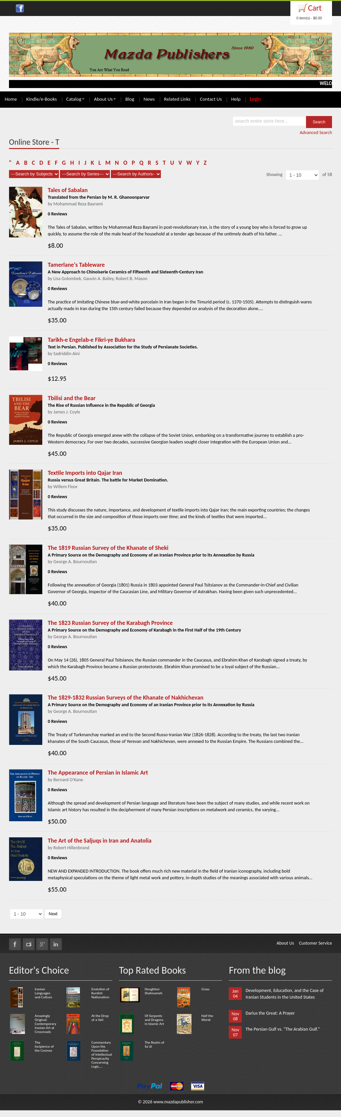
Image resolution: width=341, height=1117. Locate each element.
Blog (129, 99)
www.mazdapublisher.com (178, 1102)
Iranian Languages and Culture (43, 993)
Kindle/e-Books (41, 99)
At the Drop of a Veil (100, 1018)
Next (53, 914)
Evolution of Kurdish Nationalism (100, 993)
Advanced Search (316, 132)
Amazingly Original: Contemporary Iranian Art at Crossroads (45, 1024)
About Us (105, 99)
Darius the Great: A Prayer (270, 1013)
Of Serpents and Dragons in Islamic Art (154, 1020)
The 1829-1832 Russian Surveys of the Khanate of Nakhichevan (125, 697)
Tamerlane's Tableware (76, 264)
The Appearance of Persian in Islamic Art (98, 772)
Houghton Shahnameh (153, 991)
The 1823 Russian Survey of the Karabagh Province (110, 623)
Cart (315, 8)
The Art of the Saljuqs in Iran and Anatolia (100, 840)
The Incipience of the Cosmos (44, 1046)
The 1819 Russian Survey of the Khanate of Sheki (108, 547)
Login (255, 99)
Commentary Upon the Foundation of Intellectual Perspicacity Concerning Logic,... (102, 1054)
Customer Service (315, 943)
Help (235, 99)
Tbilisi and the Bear (72, 398)
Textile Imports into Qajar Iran (85, 472)
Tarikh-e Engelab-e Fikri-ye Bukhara (91, 339)
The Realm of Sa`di (154, 1044)
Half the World (207, 1018)
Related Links (177, 99)
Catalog (75, 99)
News (149, 99)
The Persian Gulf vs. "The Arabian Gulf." (282, 1029)
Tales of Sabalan (68, 190)
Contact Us (211, 99)
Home (11, 99)
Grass (205, 989)
